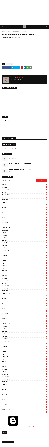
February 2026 (24, 189)
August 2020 (24, 356)
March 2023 (24, 278)
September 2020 (24, 354)
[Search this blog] (19, 180)
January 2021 (24, 344)
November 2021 (24, 318)
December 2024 (24, 225)
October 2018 (24, 412)
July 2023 (24, 268)
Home (3, 31)
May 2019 (24, 394)
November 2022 (24, 288)
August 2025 (24, 205)
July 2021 (24, 328)
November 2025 (24, 197)
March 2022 (24, 308)
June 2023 (24, 270)
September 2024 (24, 232)
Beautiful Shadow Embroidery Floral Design (20, 169)
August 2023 (24, 265)
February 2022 (24, 311)
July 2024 (24, 237)
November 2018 (24, 409)
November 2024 (24, 227)
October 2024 (24, 230)
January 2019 (24, 404)
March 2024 (24, 248)
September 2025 (24, 202)
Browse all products (6, 120)
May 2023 (24, 273)
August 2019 (24, 386)
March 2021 (24, 338)
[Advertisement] (24, 12)
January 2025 (24, 222)
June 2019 (24, 392)
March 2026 (24, 187)
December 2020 (24, 346)
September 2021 (24, 323)
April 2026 (24, 184)
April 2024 (24, 245)
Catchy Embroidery (9, 148)
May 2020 (24, 364)
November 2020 (24, 349)
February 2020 (24, 371)
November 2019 (24, 379)
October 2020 (24, 351)
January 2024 (24, 253)
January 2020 (24, 374)
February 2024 (24, 250)
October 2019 (24, 381)
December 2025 (24, 194)
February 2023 (24, 280)
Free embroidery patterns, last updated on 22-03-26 (22, 157)
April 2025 (24, 215)
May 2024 (24, 242)
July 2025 (24, 207)
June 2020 (24, 361)
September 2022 (24, 293)
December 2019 (24, 376)
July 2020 (24, 359)
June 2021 (24, 331)
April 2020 (24, 366)
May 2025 (24, 212)
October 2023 (24, 260)
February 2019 (24, 402)
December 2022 (24, 285)
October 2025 (24, 199)
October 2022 (24, 290)
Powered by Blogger (18, 426)
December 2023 (24, 255)
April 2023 (24, 275)
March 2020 (24, 369)
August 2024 (24, 235)
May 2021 (24, 333)
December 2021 (24, 316)
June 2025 (24, 210)
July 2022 (24, 298)
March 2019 (24, 399)
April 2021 (24, 336)
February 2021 (24, 341)
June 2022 (24, 301)
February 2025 (24, 220)
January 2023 (24, 283)
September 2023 (24, 263)
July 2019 (24, 389)
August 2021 (24, 326)
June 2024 (24, 240)
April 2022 (24, 306)
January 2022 (24, 313)
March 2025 (24, 217)
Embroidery (7, 31)
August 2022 (24, 296)
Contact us (4, 438)
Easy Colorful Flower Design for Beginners (20, 163)
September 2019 (24, 384)
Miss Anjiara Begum (6, 37)
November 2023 (24, 258)
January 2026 (24, 192)
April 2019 (24, 397)
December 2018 (24, 407)
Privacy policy (28, 438)
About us (27, 436)
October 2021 (24, 321)
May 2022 (24, 303)
